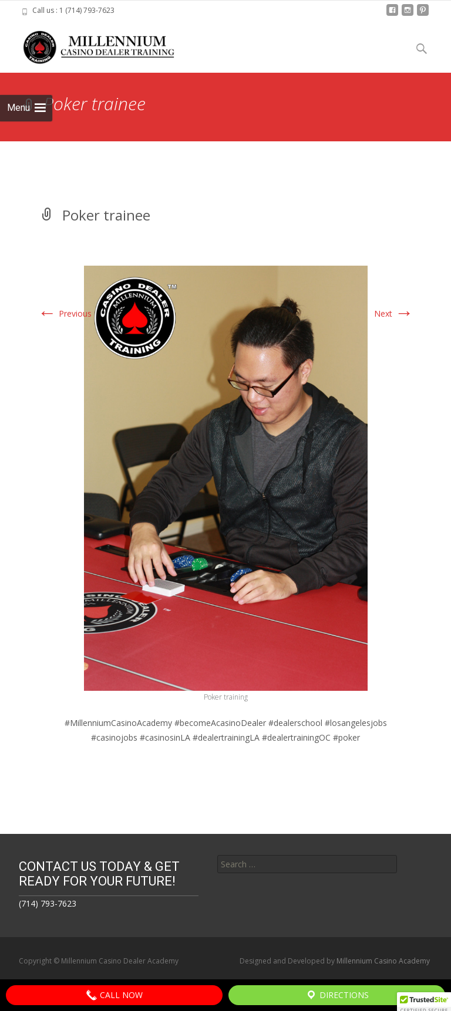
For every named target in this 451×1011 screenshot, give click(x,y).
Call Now (114, 995)
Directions (337, 995)
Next (393, 313)
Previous (65, 313)
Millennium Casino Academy (383, 961)
